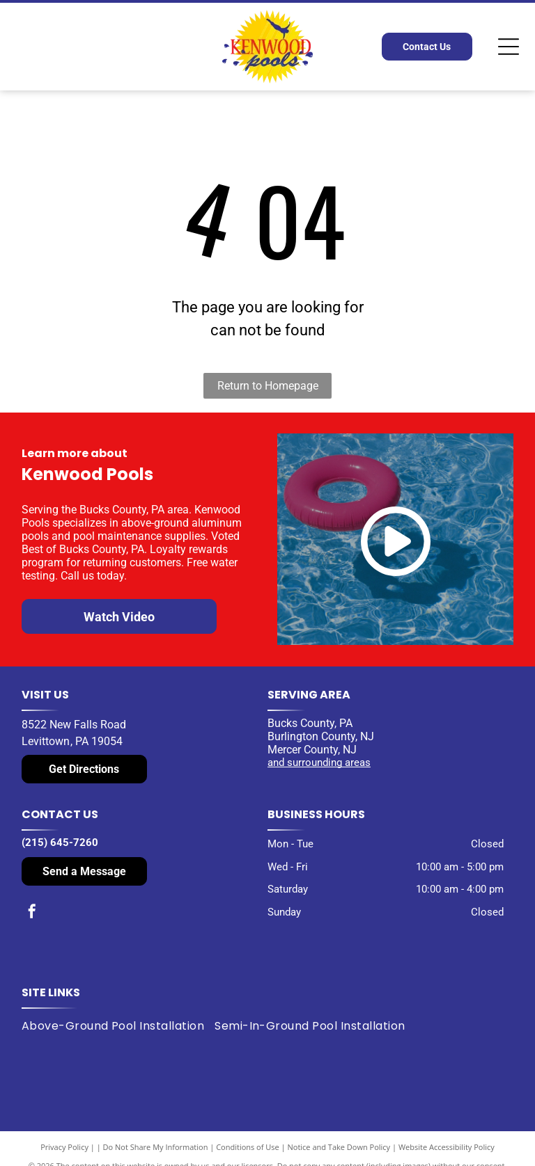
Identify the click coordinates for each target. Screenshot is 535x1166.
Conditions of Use (247, 1147)
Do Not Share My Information (155, 1147)
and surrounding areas (319, 762)
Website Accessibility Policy (446, 1147)
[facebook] (32, 913)
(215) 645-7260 (60, 842)
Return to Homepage (267, 385)
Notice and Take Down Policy (339, 1147)
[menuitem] (118, 1026)
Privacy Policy (64, 1147)
